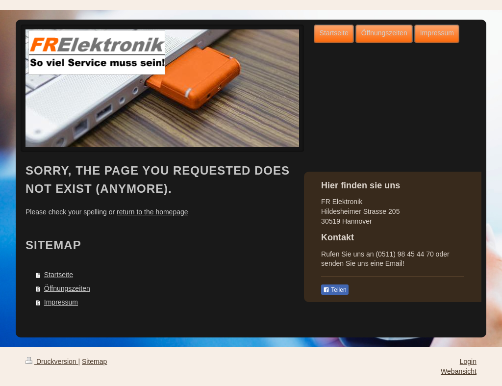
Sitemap (94, 361)
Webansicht (459, 371)
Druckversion (51, 361)
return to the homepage (152, 212)
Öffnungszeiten (67, 288)
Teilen (334, 289)
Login (468, 361)
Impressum (61, 302)
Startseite (58, 275)
